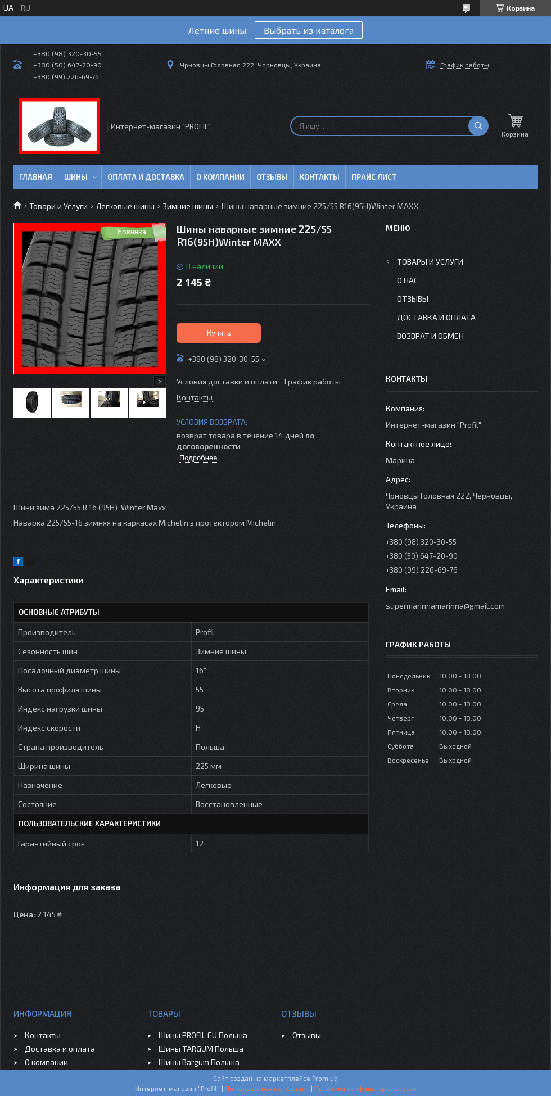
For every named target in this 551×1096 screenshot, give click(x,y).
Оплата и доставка (145, 177)
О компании (220, 177)
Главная (35, 177)
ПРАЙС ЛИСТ (373, 177)
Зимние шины (187, 206)
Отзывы (272, 177)
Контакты (320, 177)
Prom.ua (325, 1078)
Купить (219, 332)
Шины (76, 177)
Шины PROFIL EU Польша (203, 1035)
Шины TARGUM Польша (201, 1048)
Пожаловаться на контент (267, 1088)
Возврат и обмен (430, 336)
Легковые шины (125, 206)
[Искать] (478, 126)
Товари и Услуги (58, 206)
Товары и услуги (430, 261)
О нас (407, 280)
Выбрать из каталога (309, 30)
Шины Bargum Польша (199, 1062)
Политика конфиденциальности (365, 1088)
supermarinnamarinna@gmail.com (445, 605)
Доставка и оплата (436, 317)
